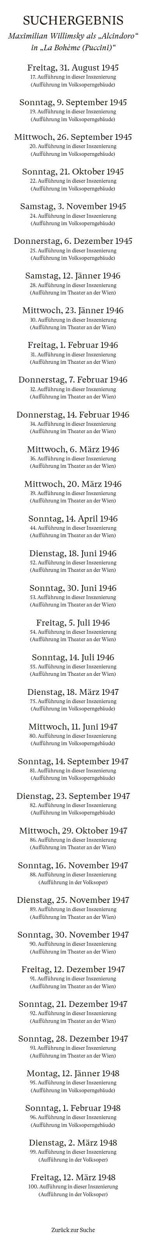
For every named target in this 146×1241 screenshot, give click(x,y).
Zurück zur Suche (73, 1230)
